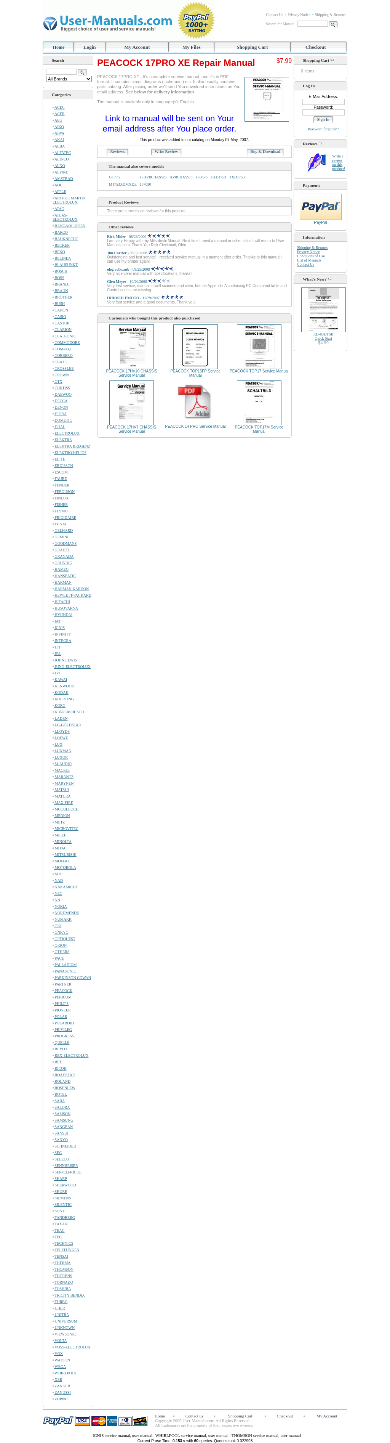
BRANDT (61, 284)
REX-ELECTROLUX (70, 1055)
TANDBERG (64, 1217)
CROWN (61, 375)
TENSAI (60, 1256)
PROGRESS (63, 1036)
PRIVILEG (62, 1029)
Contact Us (274, 15)
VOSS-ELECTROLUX (72, 1347)
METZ (59, 822)
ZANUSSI (62, 1392)
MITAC (60, 848)
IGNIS (59, 628)
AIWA (58, 133)
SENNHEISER (65, 1166)
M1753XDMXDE (123, 184)
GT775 (114, 177)
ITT (57, 647)
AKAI (58, 140)
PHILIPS (61, 1004)
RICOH (60, 1068)
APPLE (59, 191)
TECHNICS (63, 1243)
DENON (60, 407)
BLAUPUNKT (65, 265)
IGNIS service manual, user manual (123, 1435)
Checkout (315, 47)
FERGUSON (64, 492)
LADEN (60, 718)
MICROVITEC (65, 829)
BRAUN (60, 291)
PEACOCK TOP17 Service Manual (259, 371)
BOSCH (60, 271)
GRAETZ (61, 550)
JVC (57, 673)
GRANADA (63, 556)
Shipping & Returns (330, 15)
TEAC (58, 1230)
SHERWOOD (64, 1185)
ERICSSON (63, 466)
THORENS (62, 1276)
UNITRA (61, 1315)
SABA (59, 1101)
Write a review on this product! (338, 162)
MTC (58, 874)
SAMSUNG (63, 1120)
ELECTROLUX (66, 433)
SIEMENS (62, 1198)
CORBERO (63, 355)
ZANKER (61, 1386)
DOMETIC (62, 420)
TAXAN (60, 1224)
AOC (57, 185)
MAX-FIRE (63, 803)
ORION (60, 945)
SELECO (61, 1159)
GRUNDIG (62, 563)
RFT (57, 1062)
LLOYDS (61, 731)
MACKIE (61, 770)
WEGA (59, 1366)
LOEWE (60, 738)
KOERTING (63, 699)
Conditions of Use (311, 256)
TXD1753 (218, 177)
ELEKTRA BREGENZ (71, 446)
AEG (57, 120)
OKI (57, 926)
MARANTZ (63, 777)
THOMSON (63, 1269)
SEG (57, 1153)
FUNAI (59, 524)
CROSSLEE (63, 368)
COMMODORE (66, 342)
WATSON (61, 1360)
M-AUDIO (62, 764)
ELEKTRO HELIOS (69, 453)
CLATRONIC (64, 336)
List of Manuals (309, 260)
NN (56, 900)
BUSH (59, 304)
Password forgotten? (323, 129)
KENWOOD (63, 686)
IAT (57, 621)
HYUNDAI (62, 615)
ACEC (59, 107)
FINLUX (61, 498)
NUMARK (62, 919)
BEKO (59, 252)
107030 (145, 184)
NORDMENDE (66, 913)
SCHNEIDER (64, 1146)
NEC (57, 893)
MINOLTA (62, 841)
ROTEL (60, 1094)
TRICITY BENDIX (69, 1295)
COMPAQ (61, 349)
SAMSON (61, 1114)
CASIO (59, 317)
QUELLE (61, 1042)
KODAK (61, 692)
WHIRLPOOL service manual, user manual (192, 1435)
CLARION (62, 329)
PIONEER (62, 1010)
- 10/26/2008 (138, 281)
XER (57, 1379)
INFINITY (62, 634)
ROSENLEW (64, 1088)
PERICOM (62, 997)
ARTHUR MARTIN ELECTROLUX (69, 200)
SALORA (61, 1107)
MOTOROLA (64, 867)
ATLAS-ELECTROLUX (65, 217)
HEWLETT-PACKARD (72, 595)
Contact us (194, 1416)
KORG (59, 705)
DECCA (60, 401)
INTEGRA (62, 641)
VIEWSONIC (64, 1334)
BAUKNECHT (65, 239)
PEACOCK (62, 991)
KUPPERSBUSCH (68, 712)
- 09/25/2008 (140, 269)
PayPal (321, 220)
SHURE (60, 1191)
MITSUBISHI (65, 854)
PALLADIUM (65, 965)
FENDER (61, 485)
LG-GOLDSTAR (67, 725)
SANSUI (61, 1133)
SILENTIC (62, 1204)
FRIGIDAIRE (64, 517)
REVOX (60, 1049)
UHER (59, 1308)
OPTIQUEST (64, 939)
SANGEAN (63, 1127)
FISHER (60, 504)
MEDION (61, 816)
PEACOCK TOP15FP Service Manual (195, 373)
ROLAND (61, 1081)
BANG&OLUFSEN (69, 226)
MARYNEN (63, 783)
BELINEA (62, 258)
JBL (57, 654)
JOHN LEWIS (65, 660)
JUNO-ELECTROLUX (72, 667)
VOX (58, 1354)
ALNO (59, 166)
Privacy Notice (299, 15)
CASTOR (61, 323)
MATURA (62, 796)
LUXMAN (62, 751)
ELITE (59, 459)
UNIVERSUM (65, 1321)
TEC (57, 1237)
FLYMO (60, 511)
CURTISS (61, 388)
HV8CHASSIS (181, 177)
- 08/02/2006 (139, 253)
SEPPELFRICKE (67, 1172)
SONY (59, 1211)
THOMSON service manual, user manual (266, 1435)
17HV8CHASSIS (153, 177)
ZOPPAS (61, 1399)
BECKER (61, 245)
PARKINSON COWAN (72, 978)
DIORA (60, 414)
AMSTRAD (63, 179)
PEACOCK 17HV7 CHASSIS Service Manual (131, 429)
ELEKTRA (62, 440)
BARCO (60, 232)
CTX (57, 381)
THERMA (62, 1263)
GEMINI (61, 537)
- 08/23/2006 (138, 236)
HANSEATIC (64, 576)
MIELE (59, 835)
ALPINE (60, 172)
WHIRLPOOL (65, 1373)
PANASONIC (64, 971)
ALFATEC (62, 153)
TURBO (60, 1302)
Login (89, 47)
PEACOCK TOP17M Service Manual (259, 429)
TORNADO (63, 1282)
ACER (59, 114)
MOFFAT (61, 861)
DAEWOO (62, 394)
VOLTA (60, 1341)
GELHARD (63, 530)
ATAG (58, 209)
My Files (191, 47)
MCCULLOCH (65, 809)
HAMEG (61, 569)
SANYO (60, 1140)
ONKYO (61, 932)
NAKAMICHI (65, 887)
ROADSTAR (64, 1075)
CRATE (60, 362)
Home (59, 47)
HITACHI (61, 602)
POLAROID (63, 1023)
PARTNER (62, 984)
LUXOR (60, 757)
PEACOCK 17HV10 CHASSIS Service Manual (131, 373)
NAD (58, 880)
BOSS (58, 278)
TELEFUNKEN (66, 1250)
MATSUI (61, 790)
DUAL (59, 427)
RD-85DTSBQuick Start (323, 336)
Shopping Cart (252, 47)
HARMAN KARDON (71, 589)
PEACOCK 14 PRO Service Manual (195, 426)
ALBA (59, 146)
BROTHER (62, 297)
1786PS (202, 177)
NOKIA (60, 906)
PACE (58, 958)
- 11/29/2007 (145, 298)
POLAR (60, 1016)
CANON (60, 310)
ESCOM (60, 472)
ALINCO (61, 159)
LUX (57, 744)
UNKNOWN (64, 1328)
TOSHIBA (62, 1289)
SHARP (60, 1179)
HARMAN (62, 582)
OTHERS (61, 952)
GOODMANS (65, 543)
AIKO (58, 127)
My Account (137, 47)
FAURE (60, 479)
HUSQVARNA (65, 608)
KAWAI (60, 679)
